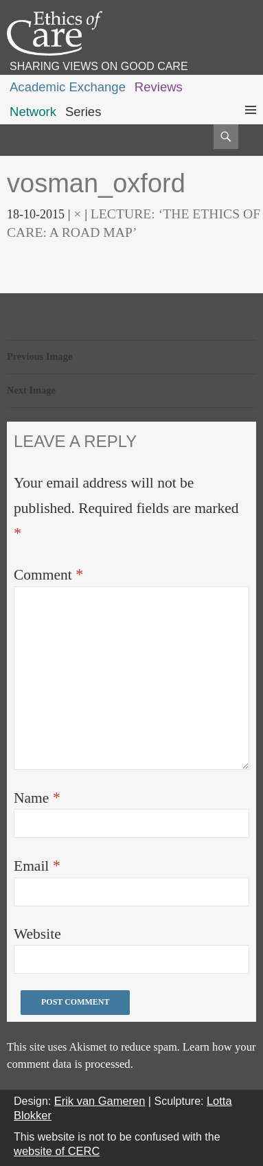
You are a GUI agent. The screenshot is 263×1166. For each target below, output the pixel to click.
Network (33, 111)
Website (37, 934)
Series (83, 111)
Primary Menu (250, 123)
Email (37, 865)
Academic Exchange (68, 87)
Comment (48, 574)
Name (37, 797)
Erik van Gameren (100, 1101)
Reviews (159, 87)
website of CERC (57, 1151)
